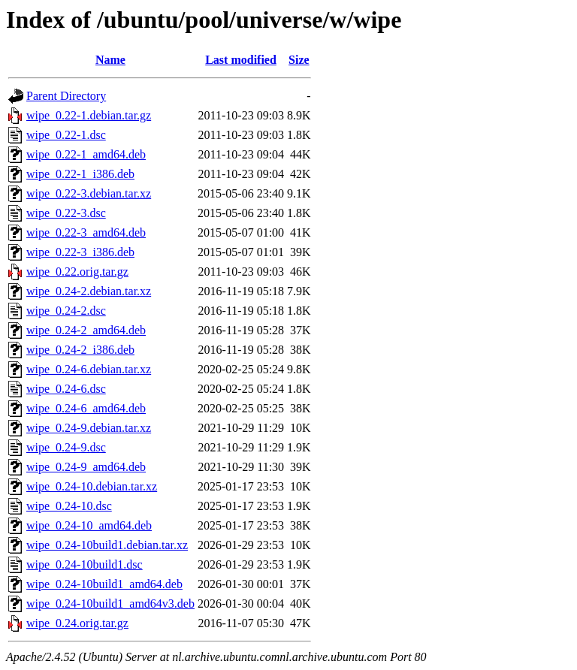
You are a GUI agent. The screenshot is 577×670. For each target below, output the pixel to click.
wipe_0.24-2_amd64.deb (86, 330)
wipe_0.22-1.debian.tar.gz (88, 115)
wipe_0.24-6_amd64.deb (86, 408)
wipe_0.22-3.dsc (66, 213)
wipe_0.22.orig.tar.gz (77, 271)
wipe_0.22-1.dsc (66, 134)
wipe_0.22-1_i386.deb (80, 174)
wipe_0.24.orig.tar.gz (77, 623)
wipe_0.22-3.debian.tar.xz (88, 193)
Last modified (240, 59)
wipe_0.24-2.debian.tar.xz (88, 291)
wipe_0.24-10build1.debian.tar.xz (107, 545)
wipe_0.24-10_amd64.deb (89, 525)
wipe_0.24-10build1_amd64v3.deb (110, 603)
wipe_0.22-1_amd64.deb (86, 154)
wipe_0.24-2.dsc (66, 310)
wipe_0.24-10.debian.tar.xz (91, 486)
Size (299, 59)
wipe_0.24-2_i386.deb (80, 349)
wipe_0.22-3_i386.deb (80, 252)
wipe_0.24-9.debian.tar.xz (88, 427)
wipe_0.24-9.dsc (66, 447)
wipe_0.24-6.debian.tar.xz (88, 369)
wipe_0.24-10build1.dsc (84, 564)
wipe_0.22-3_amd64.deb (86, 232)
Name (110, 59)
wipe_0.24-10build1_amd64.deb (104, 584)
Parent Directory (66, 95)
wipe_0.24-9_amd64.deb (86, 466)
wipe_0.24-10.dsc (69, 505)
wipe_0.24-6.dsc (66, 388)
